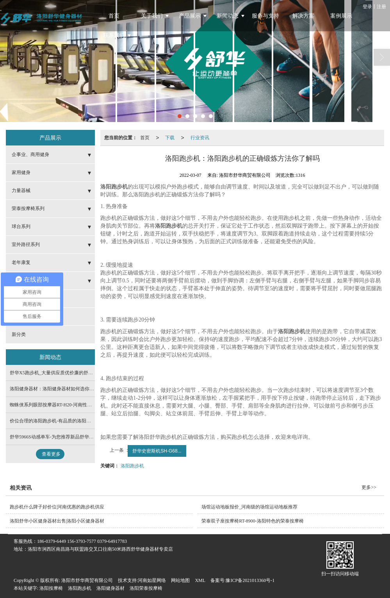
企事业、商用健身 (30, 154)
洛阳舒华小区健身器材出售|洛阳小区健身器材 (57, 521)
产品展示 (190, 16)
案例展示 (341, 16)
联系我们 (114, 35)
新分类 (19, 334)
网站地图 (180, 580)
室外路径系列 (26, 244)
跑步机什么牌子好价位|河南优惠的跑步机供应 (57, 507)
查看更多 (51, 454)
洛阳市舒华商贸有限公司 (87, 580)
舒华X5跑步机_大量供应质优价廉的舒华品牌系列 (61, 372)
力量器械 (21, 190)
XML (200, 580)
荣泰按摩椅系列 (28, 208)
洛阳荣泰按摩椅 (146, 588)
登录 (367, 6)
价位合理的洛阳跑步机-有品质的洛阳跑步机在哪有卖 (64, 421)
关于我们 (152, 16)
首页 (114, 16)
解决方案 (303, 16)
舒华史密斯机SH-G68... (156, 451)
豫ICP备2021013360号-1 (250, 580)
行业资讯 (200, 137)
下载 (170, 137)
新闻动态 (228, 16)
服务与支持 (265, 16)
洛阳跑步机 (132, 466)
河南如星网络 (152, 580)
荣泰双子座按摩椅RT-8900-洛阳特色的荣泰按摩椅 (252, 521)
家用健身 (21, 172)
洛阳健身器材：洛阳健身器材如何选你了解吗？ (59, 388)
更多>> (369, 487)
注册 (381, 6)
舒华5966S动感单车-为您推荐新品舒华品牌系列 (59, 437)
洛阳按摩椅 (51, 588)
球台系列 (21, 226)
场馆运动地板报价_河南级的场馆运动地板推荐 (249, 507)
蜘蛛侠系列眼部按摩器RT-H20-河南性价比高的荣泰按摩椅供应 (74, 405)
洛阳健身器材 (110, 588)
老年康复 (21, 262)
